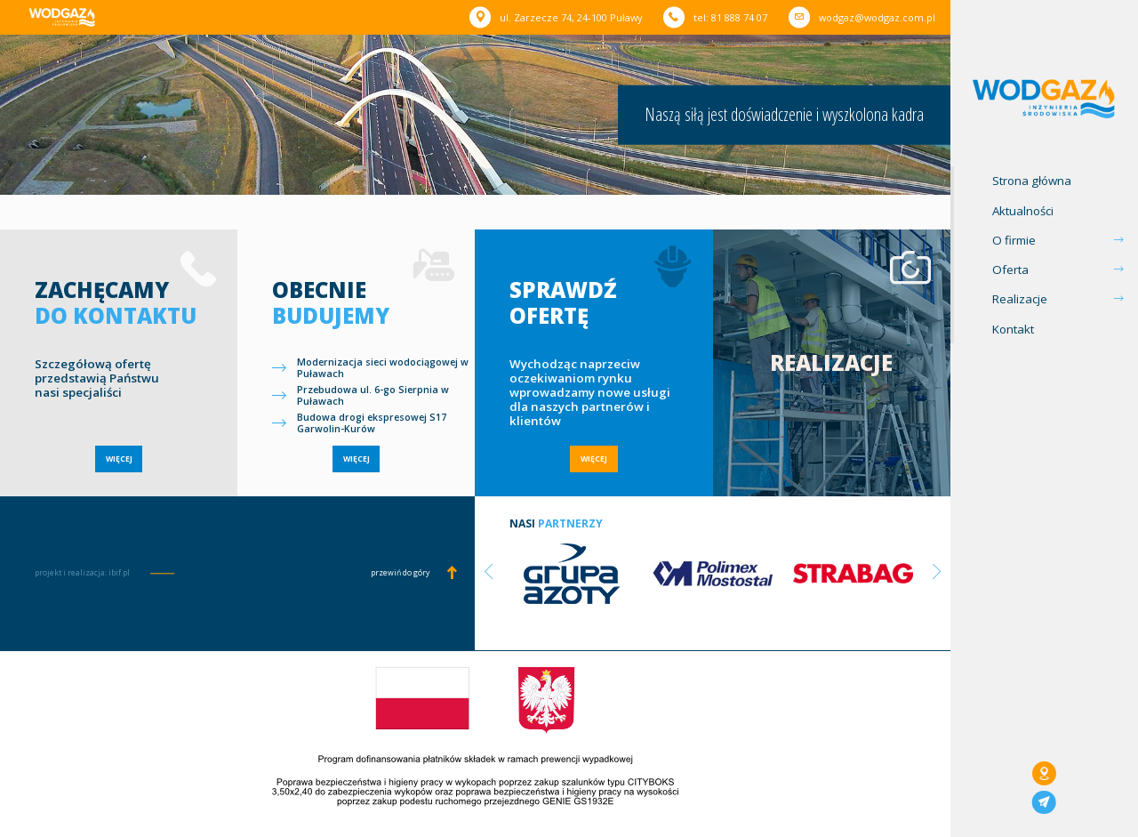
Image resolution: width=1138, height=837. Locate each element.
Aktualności (1023, 211)
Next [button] (937, 572)
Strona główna (1031, 181)
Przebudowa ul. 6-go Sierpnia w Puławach (373, 395)
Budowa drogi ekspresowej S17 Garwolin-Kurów (371, 423)
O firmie (1014, 240)
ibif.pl (119, 572)
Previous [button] (488, 572)
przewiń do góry (400, 572)
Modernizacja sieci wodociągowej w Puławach (383, 368)
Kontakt (1013, 329)
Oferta (1010, 270)
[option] (571, 572)
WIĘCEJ (119, 459)
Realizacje (1019, 299)
